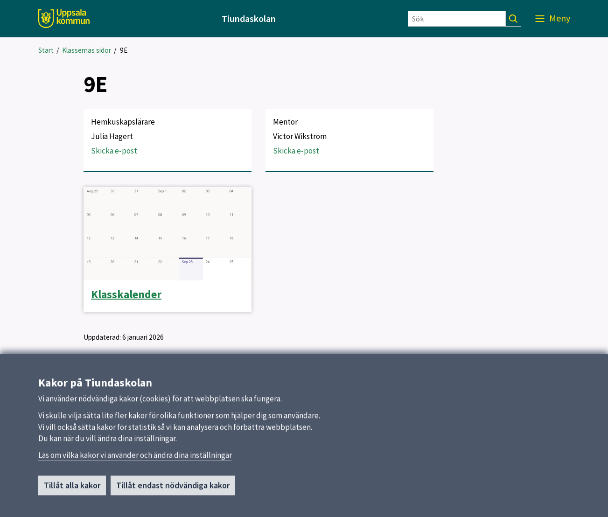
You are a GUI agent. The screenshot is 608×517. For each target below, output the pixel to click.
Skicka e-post (114, 151)
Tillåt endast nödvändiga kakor (173, 488)
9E (123, 50)
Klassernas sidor (86, 50)
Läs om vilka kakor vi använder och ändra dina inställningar (135, 459)
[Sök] (457, 19)
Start (46, 50)
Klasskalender (126, 294)
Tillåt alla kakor (72, 488)
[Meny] (552, 18)
